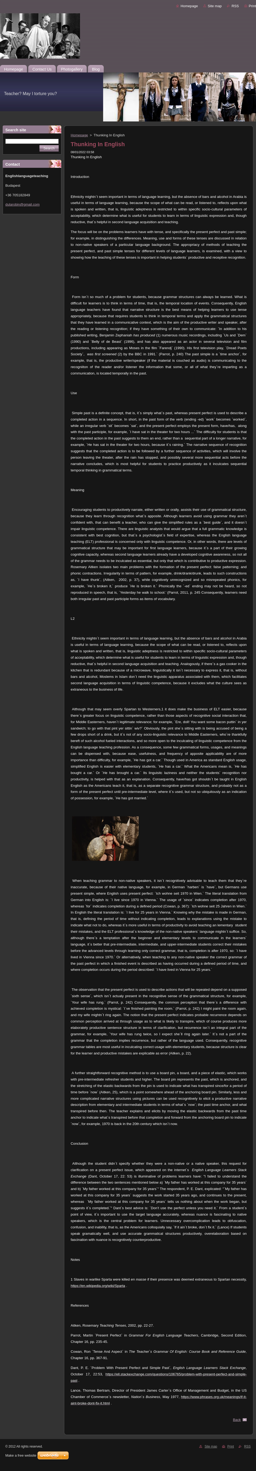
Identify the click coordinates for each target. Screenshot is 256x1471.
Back (237, 1420)
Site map (215, 6)
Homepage (189, 6)
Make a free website (20, 1455)
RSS (235, 6)
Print (252, 6)
